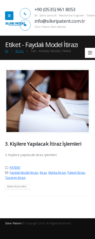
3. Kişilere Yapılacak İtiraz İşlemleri (43, 143)
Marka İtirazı (57, 172)
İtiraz (43, 172)
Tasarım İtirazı (15, 178)
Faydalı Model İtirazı (24, 172)
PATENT (15, 167)
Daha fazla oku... (17, 186)
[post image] (47, 101)
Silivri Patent (13, 223)
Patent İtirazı (76, 172)
